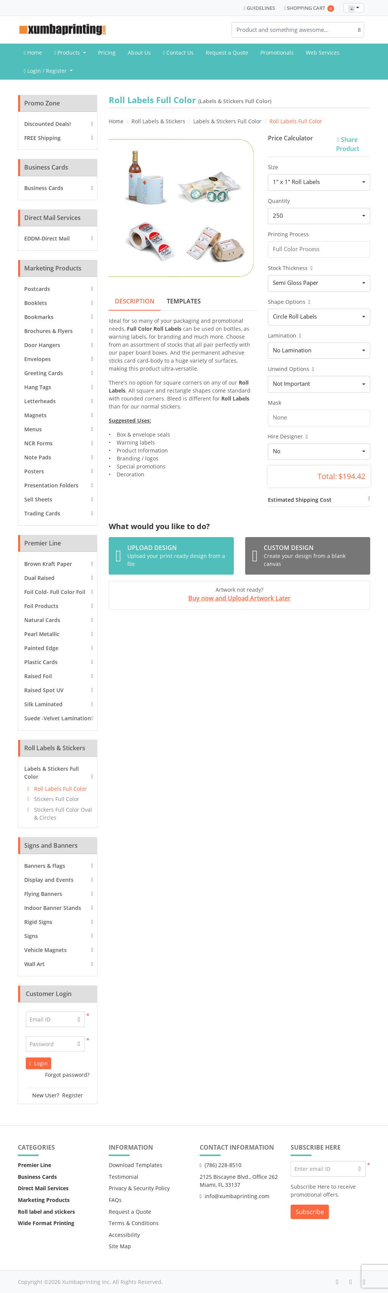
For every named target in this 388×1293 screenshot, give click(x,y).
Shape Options (289, 301)
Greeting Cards (43, 373)
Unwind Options (291, 368)
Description (135, 301)
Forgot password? (67, 1074)
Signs (31, 936)
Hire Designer (288, 436)
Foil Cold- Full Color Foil (54, 591)
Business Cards (43, 188)
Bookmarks (38, 317)
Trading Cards (42, 513)
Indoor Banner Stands (52, 907)
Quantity (279, 200)
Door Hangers (42, 345)
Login (38, 1063)
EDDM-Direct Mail (47, 238)
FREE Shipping (42, 137)
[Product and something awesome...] (298, 30)
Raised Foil (38, 676)
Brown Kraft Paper (48, 563)
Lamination (284, 335)
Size (273, 167)
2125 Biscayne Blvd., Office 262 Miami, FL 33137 (239, 1180)
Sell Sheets (38, 499)
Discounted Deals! (47, 123)
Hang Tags (37, 387)
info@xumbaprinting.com (234, 1196)
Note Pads (37, 457)
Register (72, 1095)
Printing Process (288, 234)
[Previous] (116, 208)
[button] (79, 1044)
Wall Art (34, 964)
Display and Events (49, 879)
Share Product (347, 144)
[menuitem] (33, 53)
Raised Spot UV (44, 690)
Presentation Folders (51, 485)
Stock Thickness (290, 268)
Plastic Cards (41, 662)
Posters (34, 471)
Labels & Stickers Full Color (51, 772)
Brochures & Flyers (48, 331)
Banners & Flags (44, 865)
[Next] (249, 208)
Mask (274, 402)
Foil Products (41, 606)
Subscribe (310, 1212)
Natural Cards (42, 620)
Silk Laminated (43, 704)
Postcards (37, 288)
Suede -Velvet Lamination (57, 718)
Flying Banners (43, 893)
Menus (33, 429)
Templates (184, 301)
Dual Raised (39, 577)
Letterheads (40, 401)
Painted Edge (41, 648)
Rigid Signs (38, 921)
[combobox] (353, 8)
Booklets (35, 302)
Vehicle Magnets (45, 950)
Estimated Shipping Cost (300, 499)
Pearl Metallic (41, 634)
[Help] (310, 268)
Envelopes (37, 359)
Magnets (35, 415)
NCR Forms (38, 443)
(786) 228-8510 (220, 1165)
